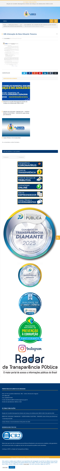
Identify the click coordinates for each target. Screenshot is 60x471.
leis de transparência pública (30, 452)
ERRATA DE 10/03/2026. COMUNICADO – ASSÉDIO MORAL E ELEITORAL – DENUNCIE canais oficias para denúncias (16, 120)
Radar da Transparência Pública (20, 456)
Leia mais (26, 464)
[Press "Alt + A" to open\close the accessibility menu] (58, 238)
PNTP (9, 456)
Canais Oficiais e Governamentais (12, 144)
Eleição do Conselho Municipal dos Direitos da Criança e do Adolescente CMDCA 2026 (30, 4)
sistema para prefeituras (22, 450)
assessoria (40, 450)
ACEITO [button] (12, 467)
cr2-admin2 (7, 45)
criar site (12, 450)
